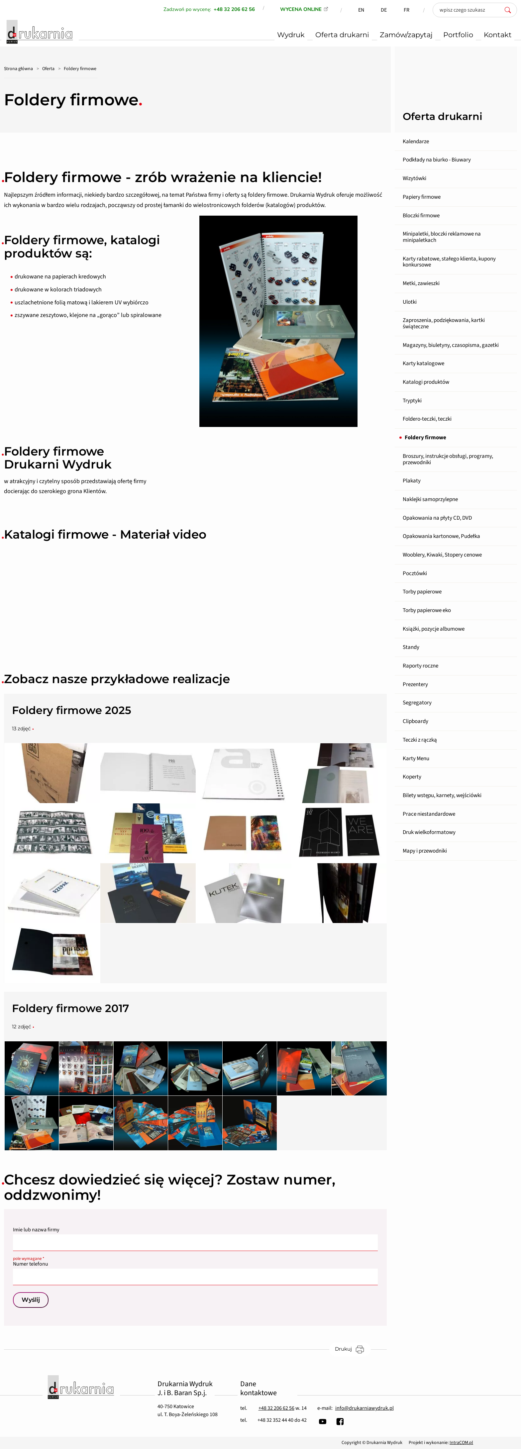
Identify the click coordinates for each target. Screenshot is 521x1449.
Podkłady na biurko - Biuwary (437, 160)
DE (384, 10)
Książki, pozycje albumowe (434, 629)
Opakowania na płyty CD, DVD (437, 518)
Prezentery (415, 684)
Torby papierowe (422, 592)
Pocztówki (415, 573)
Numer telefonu (195, 1262)
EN (361, 10)
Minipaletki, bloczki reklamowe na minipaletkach (442, 237)
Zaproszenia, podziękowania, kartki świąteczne (444, 323)
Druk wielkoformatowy (429, 832)
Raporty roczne (420, 666)
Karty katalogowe (423, 363)
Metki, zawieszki (421, 283)
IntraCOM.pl (461, 1442)
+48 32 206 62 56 (276, 1408)
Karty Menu (416, 759)
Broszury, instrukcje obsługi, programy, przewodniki (448, 459)
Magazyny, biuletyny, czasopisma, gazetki (451, 345)
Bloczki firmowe (421, 216)
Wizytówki (414, 178)
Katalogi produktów (426, 382)
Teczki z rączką (420, 740)
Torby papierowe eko (427, 610)
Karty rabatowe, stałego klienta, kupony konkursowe (449, 262)
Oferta (48, 68)
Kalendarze (416, 142)
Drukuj (353, 1349)
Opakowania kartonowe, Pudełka (441, 536)
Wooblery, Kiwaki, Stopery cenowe (442, 555)
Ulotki (410, 302)
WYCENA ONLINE (301, 9)
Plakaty (412, 481)
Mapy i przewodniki (425, 851)
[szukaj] (509, 10)
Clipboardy (415, 721)
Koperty (412, 777)
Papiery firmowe (422, 197)
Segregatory (417, 703)
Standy (411, 647)
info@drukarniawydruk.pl (364, 1408)
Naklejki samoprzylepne (430, 499)
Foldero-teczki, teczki (427, 419)
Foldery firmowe (425, 438)
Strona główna (18, 68)
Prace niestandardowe (429, 814)
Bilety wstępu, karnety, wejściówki (442, 795)
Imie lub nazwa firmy (36, 1229)
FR (406, 10)
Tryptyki (412, 401)
